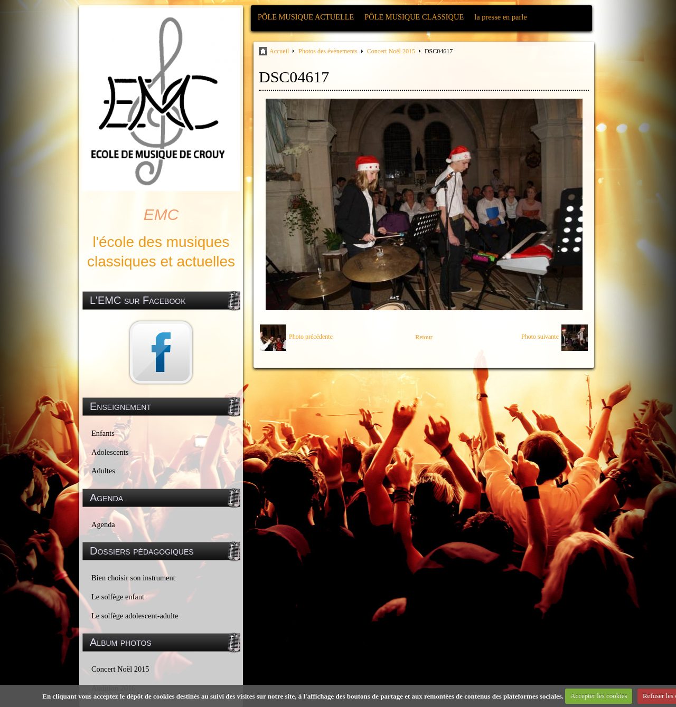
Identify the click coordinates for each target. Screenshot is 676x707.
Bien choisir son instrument (133, 578)
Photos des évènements (327, 51)
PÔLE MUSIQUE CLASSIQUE (414, 17)
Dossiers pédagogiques (142, 551)
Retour (424, 337)
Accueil (279, 51)
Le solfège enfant (117, 597)
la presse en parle (500, 17)
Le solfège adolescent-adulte (135, 616)
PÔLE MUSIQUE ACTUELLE (306, 17)
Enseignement (120, 406)
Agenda (103, 524)
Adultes (103, 470)
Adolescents (109, 452)
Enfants (103, 433)
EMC (161, 214)
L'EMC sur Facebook (138, 300)
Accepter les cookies (598, 696)
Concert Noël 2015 (120, 669)
